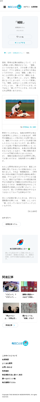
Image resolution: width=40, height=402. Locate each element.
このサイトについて (9, 356)
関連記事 (9, 325)
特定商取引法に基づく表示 (12, 375)
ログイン (27, 7)
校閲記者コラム (20, 27)
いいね (20, 37)
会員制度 (5, 359)
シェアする (20, 43)
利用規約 (5, 371)
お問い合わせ (7, 367)
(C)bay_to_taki (29, 127)
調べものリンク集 (9, 378)
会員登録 (34, 7)
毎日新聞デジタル (9, 382)
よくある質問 (7, 363)
